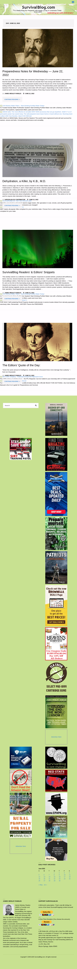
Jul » (45, 885)
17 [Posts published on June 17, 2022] (64, 877)
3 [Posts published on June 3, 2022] (64, 873)
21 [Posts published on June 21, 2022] (49, 879)
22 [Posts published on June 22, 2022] (54, 879)
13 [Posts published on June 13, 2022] (44, 877)
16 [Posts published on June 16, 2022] (59, 877)
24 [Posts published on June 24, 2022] (64, 879)
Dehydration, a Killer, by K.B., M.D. (24, 181)
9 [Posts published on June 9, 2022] (59, 875)
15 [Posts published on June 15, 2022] (54, 877)
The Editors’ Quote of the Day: (21, 365)
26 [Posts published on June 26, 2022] (39, 881)
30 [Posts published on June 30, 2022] (59, 881)
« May (41, 885)
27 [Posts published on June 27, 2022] (44, 881)
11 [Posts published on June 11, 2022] (70, 875)
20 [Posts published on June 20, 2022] (44, 879)
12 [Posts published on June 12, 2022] (39, 877)
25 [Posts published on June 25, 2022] (70, 879)
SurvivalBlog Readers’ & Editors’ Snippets (28, 272)
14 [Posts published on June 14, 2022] (49, 877)
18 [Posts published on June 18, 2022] (70, 877)
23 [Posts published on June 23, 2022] (59, 879)
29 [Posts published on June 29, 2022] (54, 881)
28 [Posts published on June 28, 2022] (49, 881)
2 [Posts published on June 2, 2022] (59, 873)
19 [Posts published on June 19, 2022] (39, 879)
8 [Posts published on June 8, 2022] (54, 875)
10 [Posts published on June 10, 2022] (64, 875)
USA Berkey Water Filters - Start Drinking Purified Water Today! (22, 106)
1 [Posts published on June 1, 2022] (54, 873)
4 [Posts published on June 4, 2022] (69, 873)
